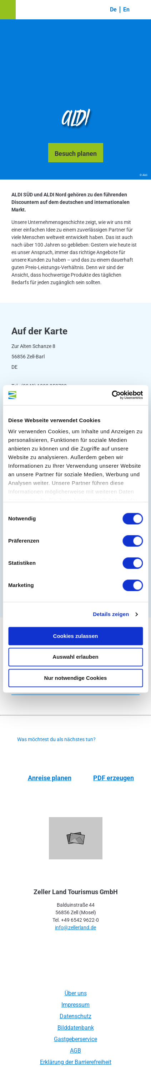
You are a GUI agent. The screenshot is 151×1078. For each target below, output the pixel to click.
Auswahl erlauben (75, 657)
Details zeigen (111, 614)
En (126, 9)
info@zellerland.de (75, 927)
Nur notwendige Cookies (75, 678)
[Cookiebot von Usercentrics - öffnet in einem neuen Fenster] (111, 395)
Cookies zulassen (75, 636)
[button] (8, 9)
